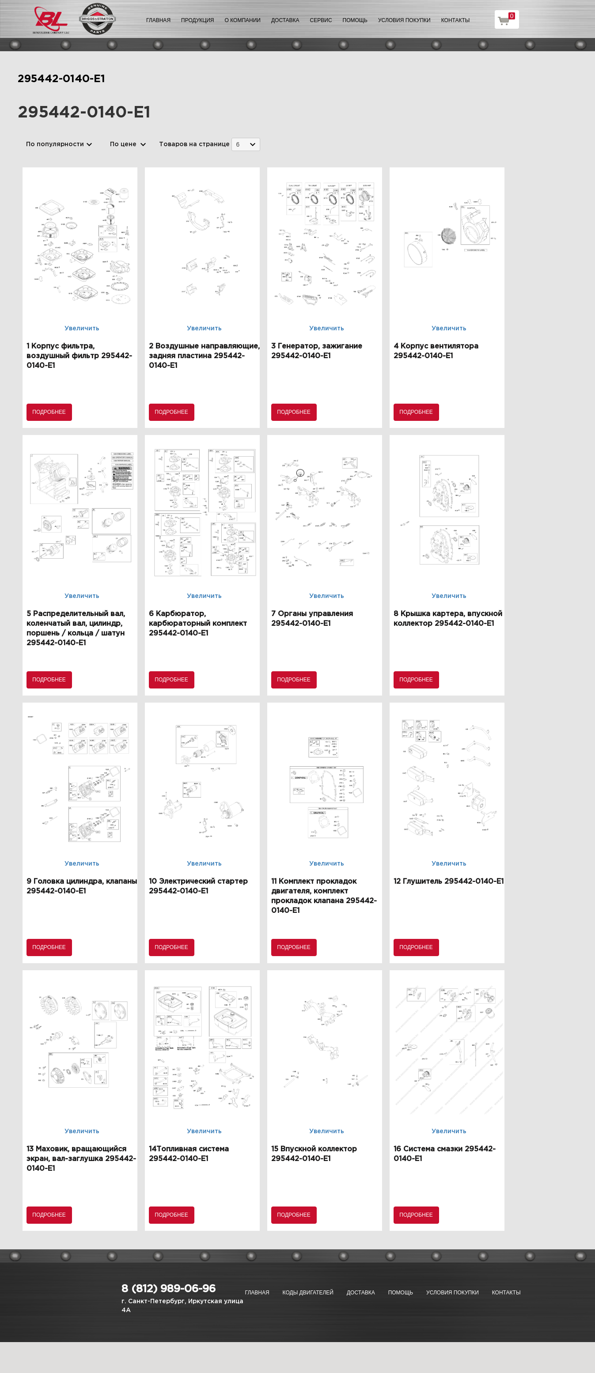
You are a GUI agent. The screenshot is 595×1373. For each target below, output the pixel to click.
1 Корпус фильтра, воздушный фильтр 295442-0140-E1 (79, 356)
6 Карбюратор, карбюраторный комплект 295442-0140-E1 (198, 624)
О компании (243, 20)
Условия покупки (404, 20)
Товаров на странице (194, 144)
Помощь (355, 20)
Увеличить (81, 328)
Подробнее (48, 412)
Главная (158, 20)
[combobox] (245, 144)
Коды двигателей (308, 1293)
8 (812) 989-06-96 (168, 1289)
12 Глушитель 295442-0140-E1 (449, 881)
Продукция (197, 20)
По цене (123, 144)
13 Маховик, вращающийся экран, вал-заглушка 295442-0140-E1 (81, 1159)
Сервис (321, 20)
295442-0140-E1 (61, 79)
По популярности (55, 144)
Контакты (455, 20)
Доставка (285, 20)
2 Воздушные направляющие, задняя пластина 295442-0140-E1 (204, 356)
